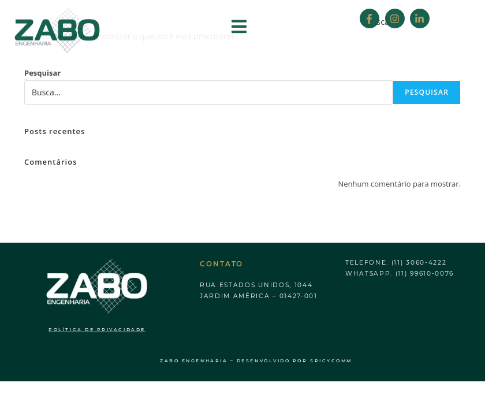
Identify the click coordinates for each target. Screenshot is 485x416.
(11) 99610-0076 (425, 273)
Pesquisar (42, 73)
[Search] (464, 20)
